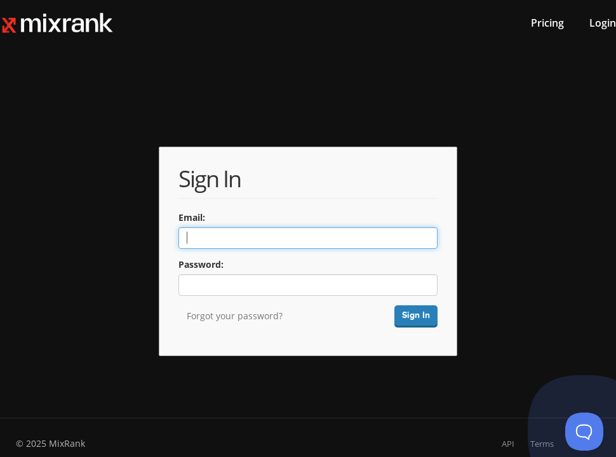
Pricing (547, 23)
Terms (542, 443)
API (508, 443)
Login (602, 23)
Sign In (416, 315)
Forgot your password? (235, 316)
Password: (201, 264)
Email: (191, 217)
